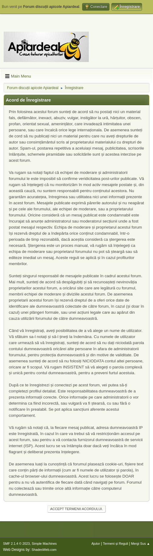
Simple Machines (44, 543)
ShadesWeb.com (44, 549)
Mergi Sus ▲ (140, 543)
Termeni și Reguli (115, 543)
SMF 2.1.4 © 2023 (16, 543)
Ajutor (95, 543)
